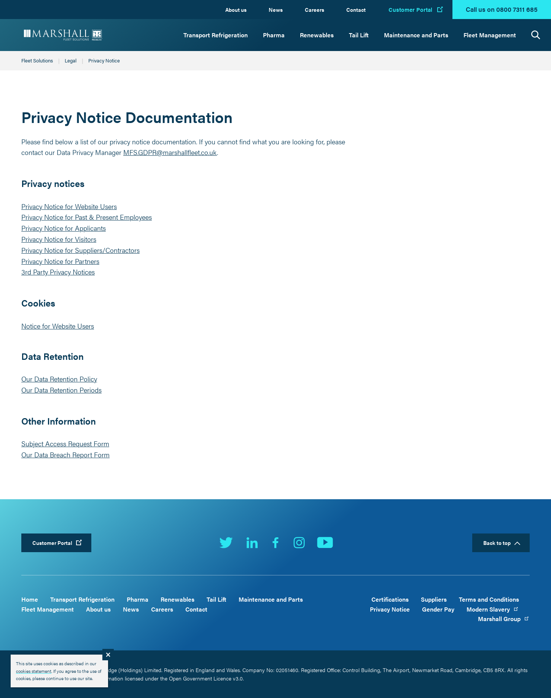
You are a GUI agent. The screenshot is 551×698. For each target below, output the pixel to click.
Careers (314, 9)
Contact (356, 9)
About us (236, 9)
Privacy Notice (390, 609)
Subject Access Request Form (65, 443)
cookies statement (33, 671)
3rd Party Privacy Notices (58, 271)
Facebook (275, 542)
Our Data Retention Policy (59, 378)
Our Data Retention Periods (61, 390)
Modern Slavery (493, 609)
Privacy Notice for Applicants (63, 228)
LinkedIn (252, 542)
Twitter (226, 542)
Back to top (497, 542)
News (276, 9)
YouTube (325, 542)
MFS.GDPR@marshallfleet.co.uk (170, 152)
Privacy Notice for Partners (60, 261)
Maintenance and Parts (416, 34)
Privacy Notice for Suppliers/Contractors (80, 250)
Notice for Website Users (57, 326)
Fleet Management (489, 34)
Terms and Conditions (489, 599)
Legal (70, 60)
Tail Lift (359, 34)
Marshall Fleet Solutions (63, 35)
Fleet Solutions (37, 60)
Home (29, 599)
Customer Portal (410, 9)
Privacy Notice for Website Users (69, 206)
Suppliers (434, 599)
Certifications (390, 599)
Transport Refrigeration (215, 34)
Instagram (299, 542)
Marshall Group (504, 618)
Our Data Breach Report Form (65, 454)
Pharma (274, 34)
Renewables (317, 34)
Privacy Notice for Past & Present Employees (86, 217)
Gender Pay (438, 609)
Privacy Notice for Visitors (58, 239)
